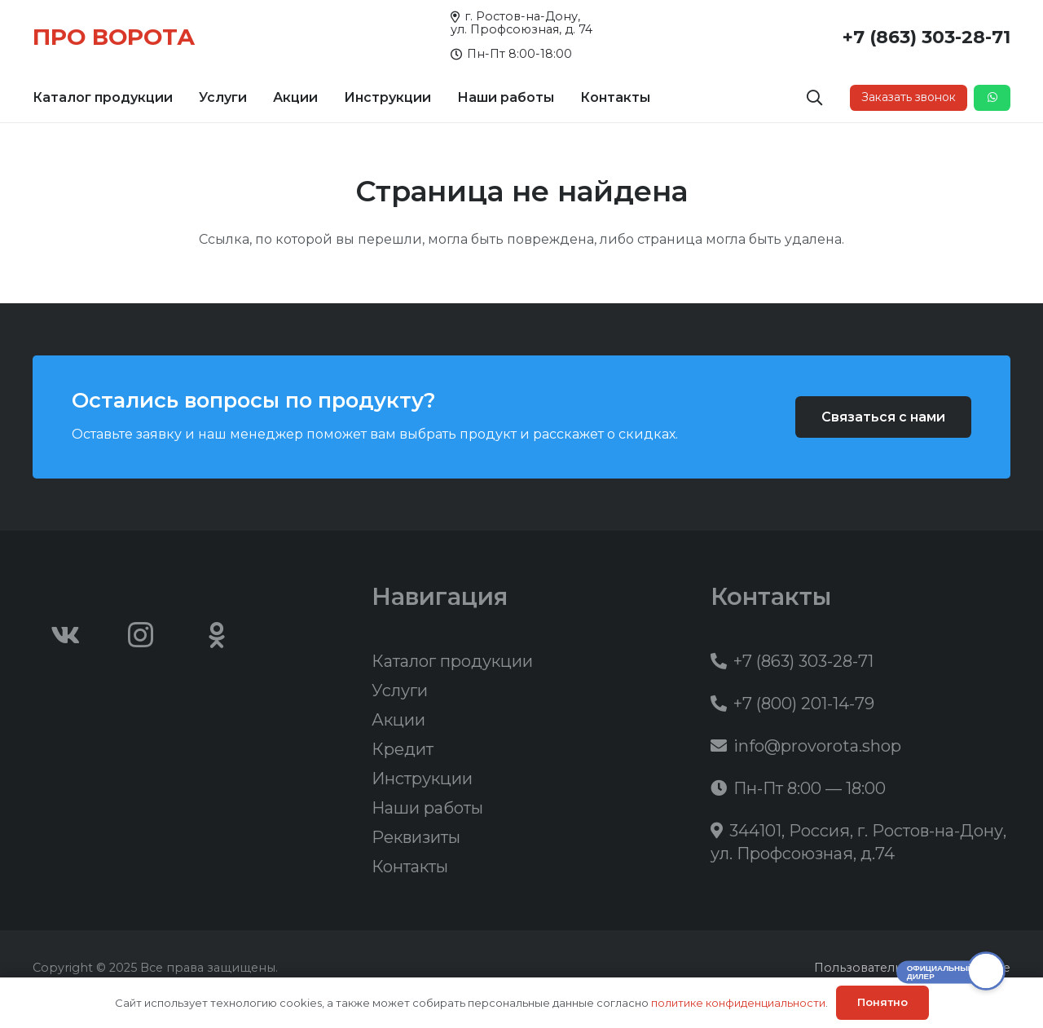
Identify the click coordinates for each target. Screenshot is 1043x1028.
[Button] (992, 98)
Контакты (410, 866)
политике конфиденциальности (738, 1002)
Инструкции (422, 778)
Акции (398, 720)
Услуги (400, 690)
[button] (815, 97)
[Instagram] (141, 635)
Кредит (402, 749)
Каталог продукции (452, 661)
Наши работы (427, 808)
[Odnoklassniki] (216, 635)
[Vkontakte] (65, 635)
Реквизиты (416, 837)
